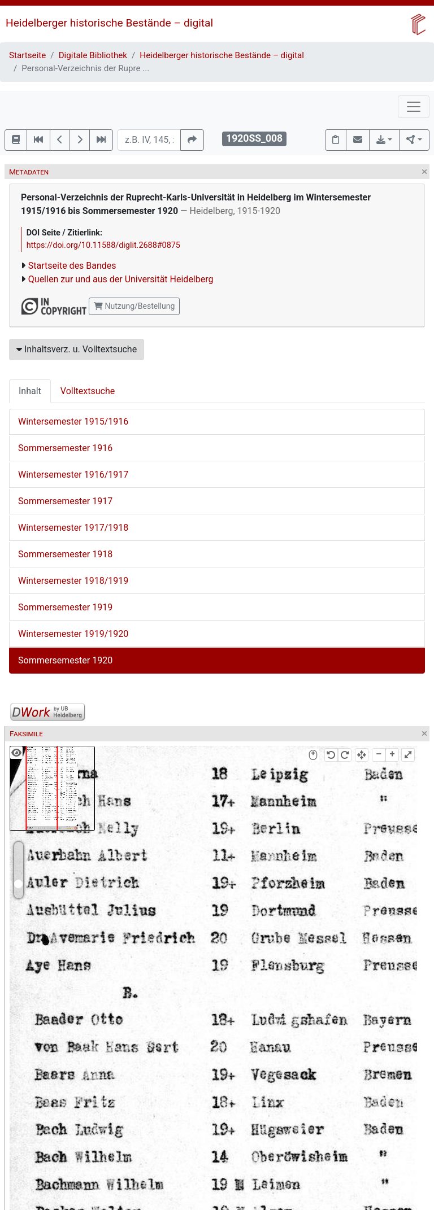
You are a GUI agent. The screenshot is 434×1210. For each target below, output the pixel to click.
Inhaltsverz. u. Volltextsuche (76, 349)
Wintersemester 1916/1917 (73, 474)
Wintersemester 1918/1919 (73, 580)
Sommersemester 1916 (65, 448)
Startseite (27, 55)
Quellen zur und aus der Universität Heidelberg (121, 279)
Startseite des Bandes (72, 265)
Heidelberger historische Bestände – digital (109, 22)
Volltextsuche (87, 391)
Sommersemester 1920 (65, 660)
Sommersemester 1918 (65, 554)
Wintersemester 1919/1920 (73, 633)
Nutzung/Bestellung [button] (134, 306)
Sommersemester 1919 (65, 607)
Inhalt (30, 391)
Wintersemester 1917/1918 (73, 527)
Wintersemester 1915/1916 (73, 421)
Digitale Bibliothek (93, 55)
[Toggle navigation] (413, 106)
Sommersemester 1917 (65, 501)
